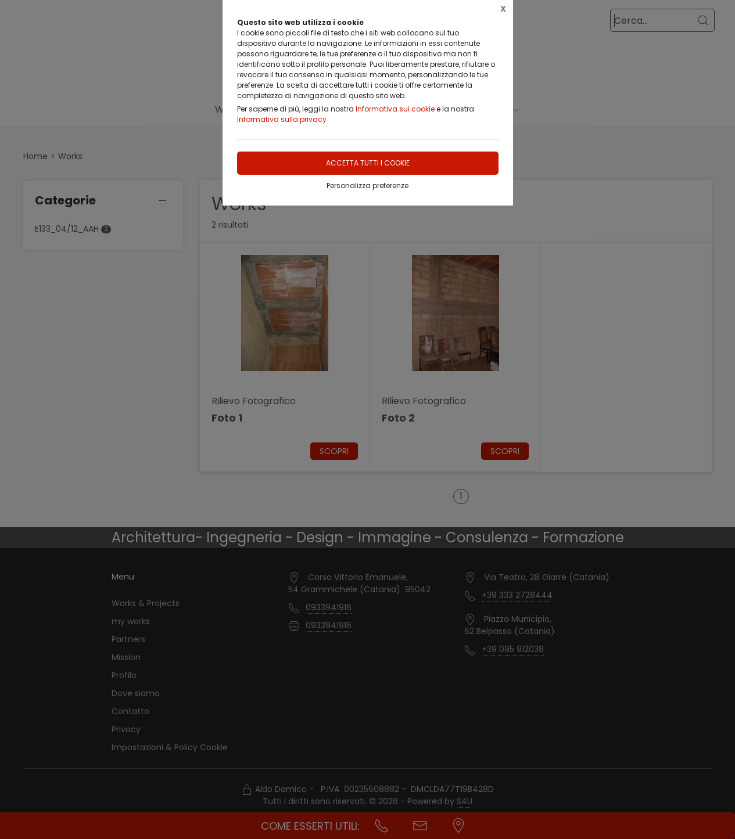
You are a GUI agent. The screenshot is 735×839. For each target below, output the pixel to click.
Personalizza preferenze (367, 185)
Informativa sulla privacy (282, 119)
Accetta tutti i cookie (368, 163)
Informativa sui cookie (395, 109)
